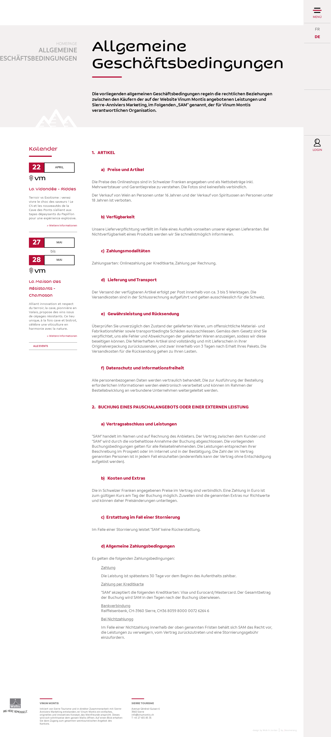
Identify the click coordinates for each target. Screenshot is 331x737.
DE (317, 37)
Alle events (40, 346)
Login (317, 150)
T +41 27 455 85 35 (141, 718)
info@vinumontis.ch (143, 715)
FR (317, 29)
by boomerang (289, 730)
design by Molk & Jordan (265, 730)
